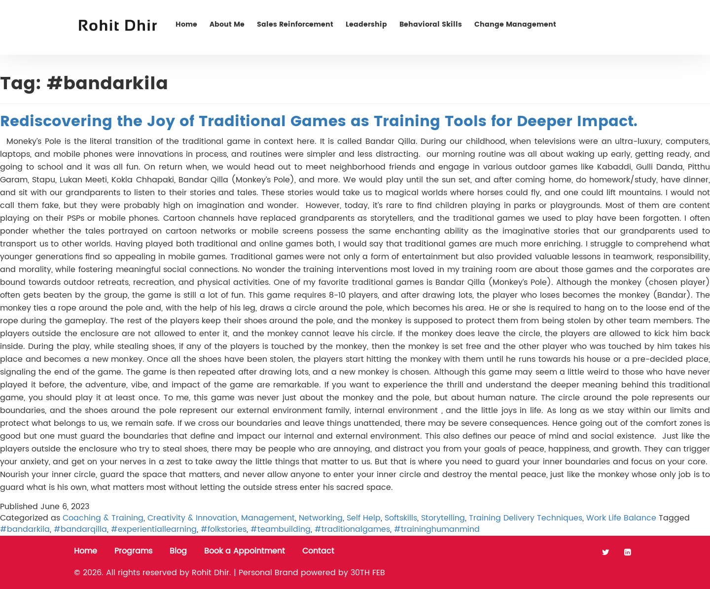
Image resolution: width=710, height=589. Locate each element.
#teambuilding (280, 529)
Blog (178, 551)
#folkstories (224, 529)
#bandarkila (25, 529)
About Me (227, 24)
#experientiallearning (154, 529)
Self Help (364, 518)
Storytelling (443, 518)
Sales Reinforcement (295, 24)
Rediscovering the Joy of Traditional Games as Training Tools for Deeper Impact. (319, 122)
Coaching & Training (103, 518)
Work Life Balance (621, 518)
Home (186, 24)
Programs (133, 551)
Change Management (515, 24)
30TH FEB (368, 572)
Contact (605, 24)
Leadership (366, 24)
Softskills (401, 518)
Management (268, 518)
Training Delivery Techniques (525, 518)
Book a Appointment (244, 551)
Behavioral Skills (430, 24)
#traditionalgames (352, 529)
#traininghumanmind (437, 529)
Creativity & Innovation (192, 518)
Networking (321, 518)
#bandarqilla (80, 529)
